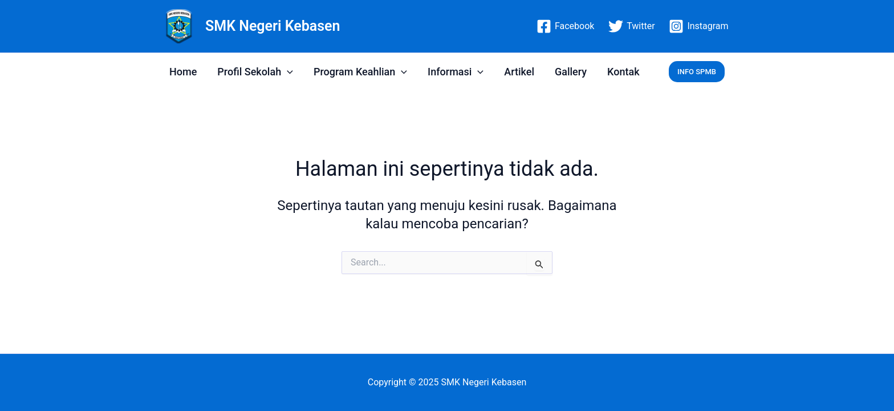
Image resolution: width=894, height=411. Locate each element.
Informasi (455, 71)
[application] (287, 71)
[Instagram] (698, 26)
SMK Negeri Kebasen (272, 26)
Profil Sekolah (255, 71)
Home (183, 72)
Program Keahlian (360, 71)
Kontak (623, 72)
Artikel (519, 72)
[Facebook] (565, 26)
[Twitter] (632, 26)
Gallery (571, 72)
